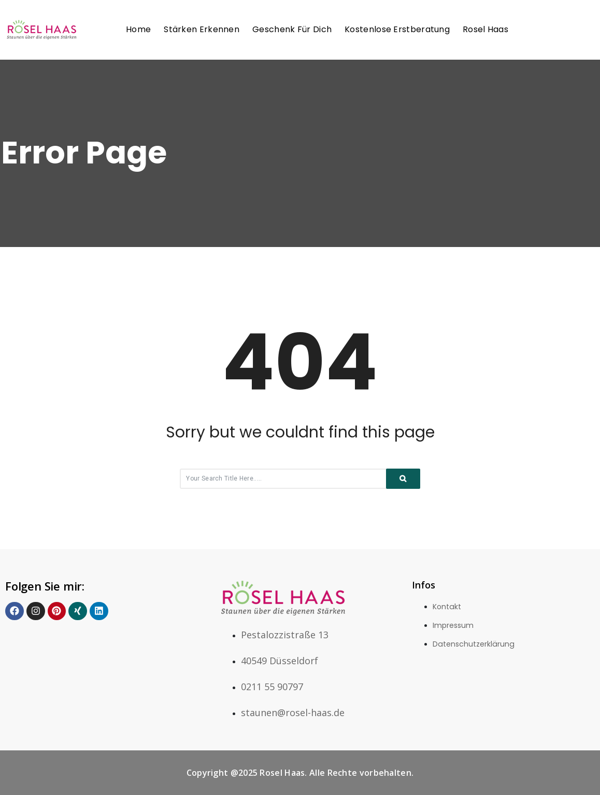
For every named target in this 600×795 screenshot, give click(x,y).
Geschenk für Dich (292, 29)
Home (138, 29)
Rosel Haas (485, 29)
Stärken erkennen (201, 29)
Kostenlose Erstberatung (397, 29)
